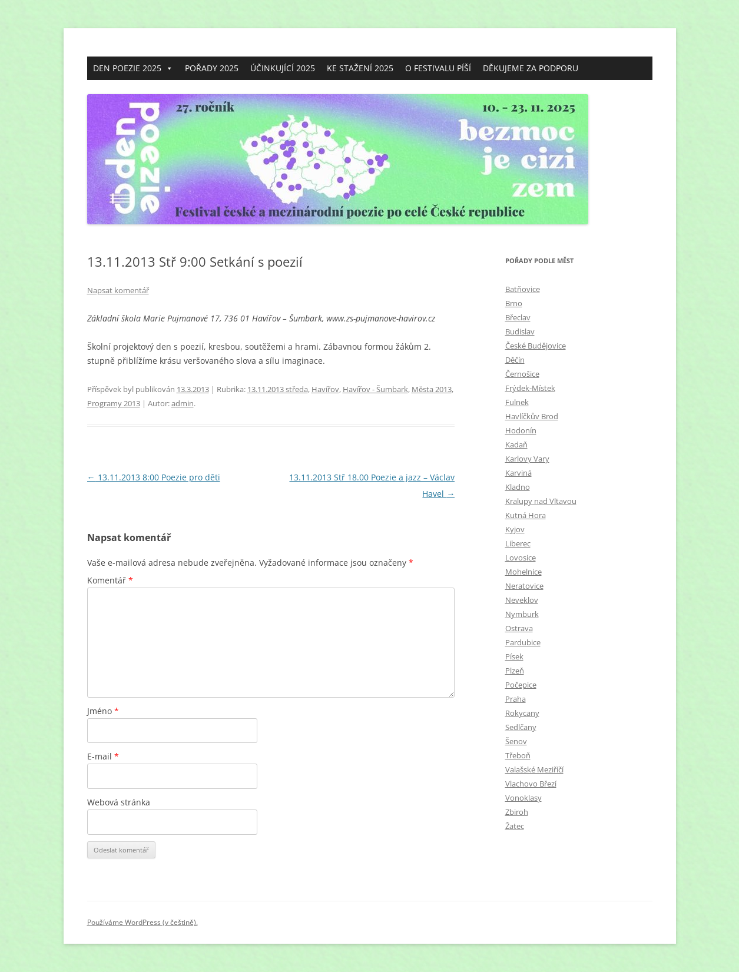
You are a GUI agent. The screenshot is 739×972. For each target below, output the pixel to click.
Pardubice (523, 642)
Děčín (515, 359)
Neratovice (524, 585)
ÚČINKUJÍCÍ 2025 (282, 68)
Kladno (517, 487)
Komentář (110, 580)
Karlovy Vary (527, 458)
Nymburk (522, 614)
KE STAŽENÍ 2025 (360, 68)
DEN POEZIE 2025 (133, 68)
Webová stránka (118, 802)
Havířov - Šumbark (375, 389)
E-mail (103, 756)
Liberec (518, 543)
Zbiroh (516, 812)
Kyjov (515, 529)
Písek (514, 656)
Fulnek (517, 402)
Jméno (103, 710)
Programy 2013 (113, 403)
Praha (515, 699)
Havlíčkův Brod (531, 416)
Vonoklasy (523, 797)
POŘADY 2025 (211, 68)
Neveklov (521, 600)
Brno (513, 303)
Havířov (325, 389)
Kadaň (516, 444)
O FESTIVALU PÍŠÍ (438, 68)
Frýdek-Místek (530, 388)
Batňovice (522, 289)
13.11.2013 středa (277, 389)
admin (182, 403)
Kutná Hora (525, 515)
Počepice (520, 684)
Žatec (514, 826)
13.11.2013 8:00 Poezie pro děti (153, 477)
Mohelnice (523, 571)
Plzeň (514, 670)
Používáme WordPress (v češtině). (142, 922)
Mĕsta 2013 (432, 389)
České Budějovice (535, 345)
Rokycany (522, 713)
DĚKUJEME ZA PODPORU (530, 68)
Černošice (522, 374)
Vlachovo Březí (530, 783)
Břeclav (518, 317)
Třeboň (518, 755)
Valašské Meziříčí (534, 769)
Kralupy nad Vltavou (540, 501)
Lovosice (520, 557)
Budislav (520, 331)
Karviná (518, 472)
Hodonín (520, 430)
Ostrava (519, 628)
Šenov (516, 741)
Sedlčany (520, 727)
